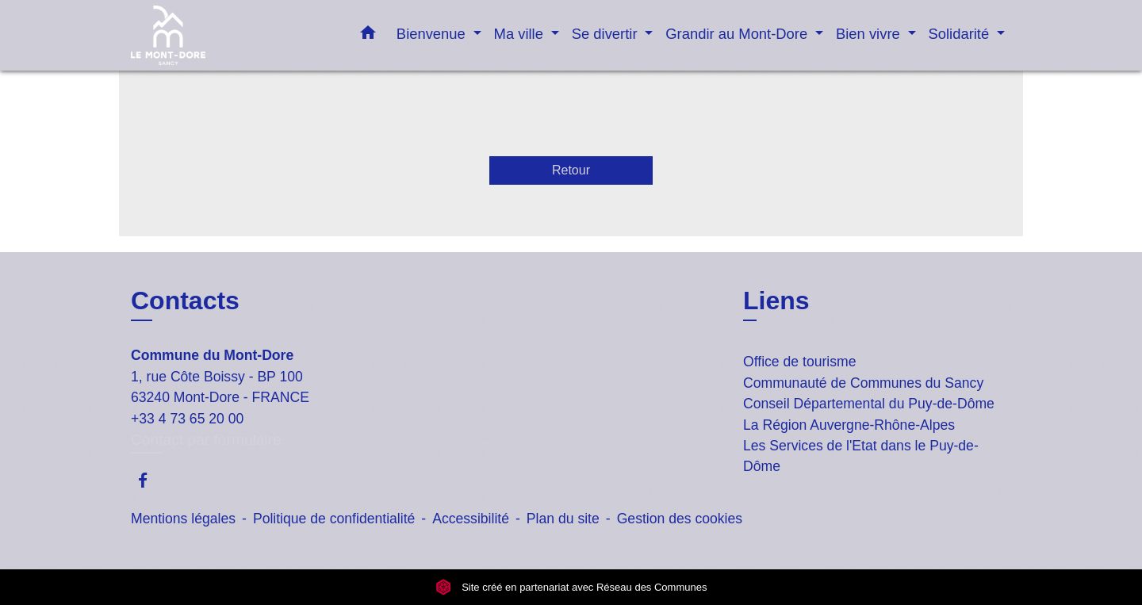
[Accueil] (230, 35)
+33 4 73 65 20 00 (187, 419)
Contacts (185, 300)
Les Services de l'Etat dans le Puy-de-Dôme (861, 456)
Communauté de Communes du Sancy (863, 383)
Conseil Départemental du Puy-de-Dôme (868, 404)
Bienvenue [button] (433, 33)
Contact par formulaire (206, 439)
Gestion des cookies (679, 519)
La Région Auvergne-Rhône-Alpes (849, 425)
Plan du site (563, 519)
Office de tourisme (799, 362)
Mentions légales (183, 519)
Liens (776, 300)
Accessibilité (470, 519)
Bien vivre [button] (870, 33)
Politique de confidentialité (334, 519)
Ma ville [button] (520, 33)
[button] (368, 36)
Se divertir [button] (607, 33)
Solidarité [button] (961, 33)
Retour (571, 170)
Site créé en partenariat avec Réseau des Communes (571, 587)
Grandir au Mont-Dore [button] (738, 33)
